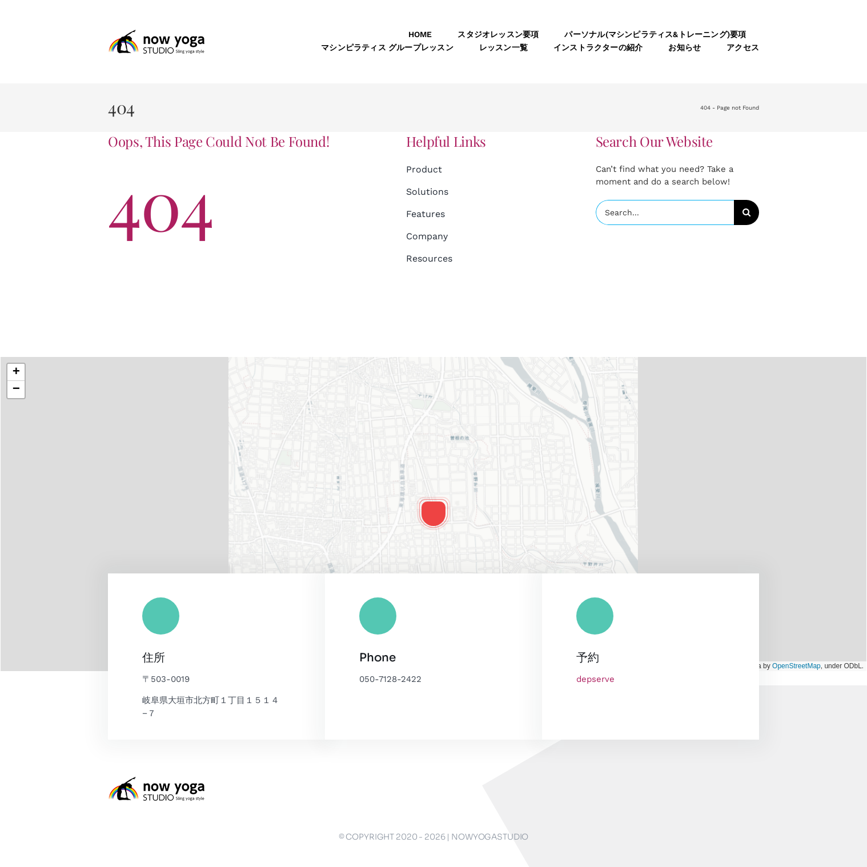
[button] (433, 513)
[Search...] (665, 212)
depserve (595, 679)
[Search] (746, 212)
